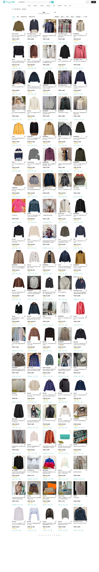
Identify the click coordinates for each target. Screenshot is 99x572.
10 (58, 535)
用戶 (55, 12)
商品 (44, 12)
